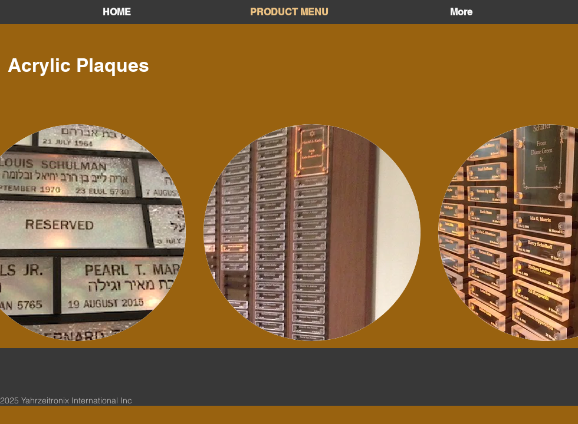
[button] (312, 232)
